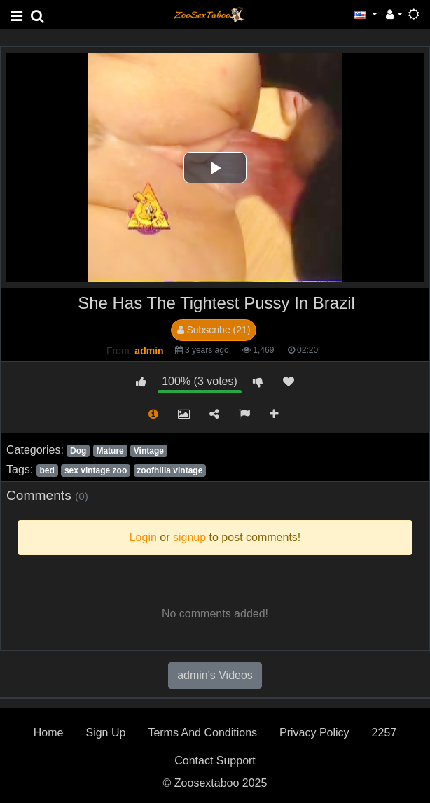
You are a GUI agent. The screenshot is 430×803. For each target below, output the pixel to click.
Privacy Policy (314, 733)
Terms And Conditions (202, 733)
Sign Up (105, 733)
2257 (384, 733)
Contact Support (215, 761)
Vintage (149, 451)
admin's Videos (215, 675)
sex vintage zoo (95, 470)
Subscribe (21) (214, 329)
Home (49, 733)
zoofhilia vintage (169, 470)
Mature (109, 451)
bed (46, 470)
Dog (78, 451)
